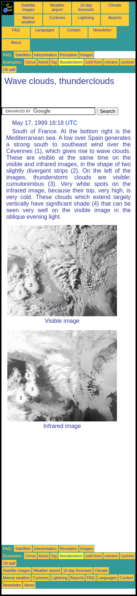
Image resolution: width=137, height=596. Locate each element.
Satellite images (28, 7)
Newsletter (102, 30)
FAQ (16, 30)
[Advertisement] (59, 98)
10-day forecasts (86, 7)
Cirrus (30, 62)
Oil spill (9, 69)
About (16, 42)
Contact (73, 30)
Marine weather (28, 19)
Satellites (23, 55)
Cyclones (57, 17)
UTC (71, 123)
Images (86, 55)
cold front (93, 62)
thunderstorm (71, 62)
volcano (111, 62)
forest (44, 62)
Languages (44, 30)
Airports (115, 17)
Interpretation (45, 55)
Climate (114, 5)
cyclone (127, 62)
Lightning (86, 17)
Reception (68, 55)
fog (54, 62)
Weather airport (57, 7)
